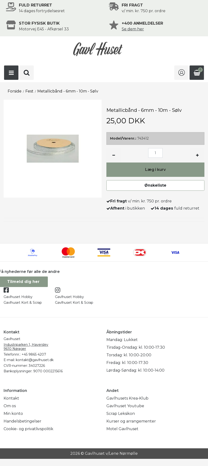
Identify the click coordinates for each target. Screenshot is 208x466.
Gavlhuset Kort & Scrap (23, 302)
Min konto (13, 413)
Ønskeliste (155, 185)
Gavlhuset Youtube (125, 406)
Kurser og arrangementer (131, 421)
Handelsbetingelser (22, 421)
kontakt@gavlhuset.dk (35, 360)
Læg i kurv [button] (155, 169)
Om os (10, 406)
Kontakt (11, 398)
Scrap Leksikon (120, 413)
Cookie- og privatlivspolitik (28, 429)
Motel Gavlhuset (122, 429)
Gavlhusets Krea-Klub (127, 398)
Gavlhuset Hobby (18, 297)
